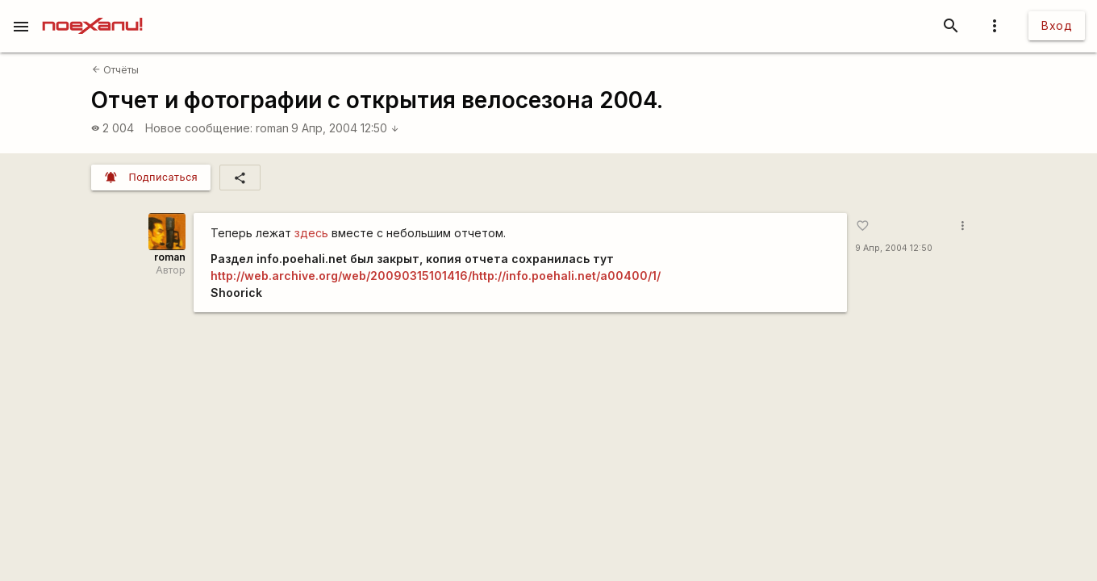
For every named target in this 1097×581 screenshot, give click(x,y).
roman (272, 128)
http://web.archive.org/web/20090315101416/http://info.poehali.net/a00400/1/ (436, 275)
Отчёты (115, 70)
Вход (1056, 25)
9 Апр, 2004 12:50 (345, 128)
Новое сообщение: (198, 128)
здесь (311, 233)
